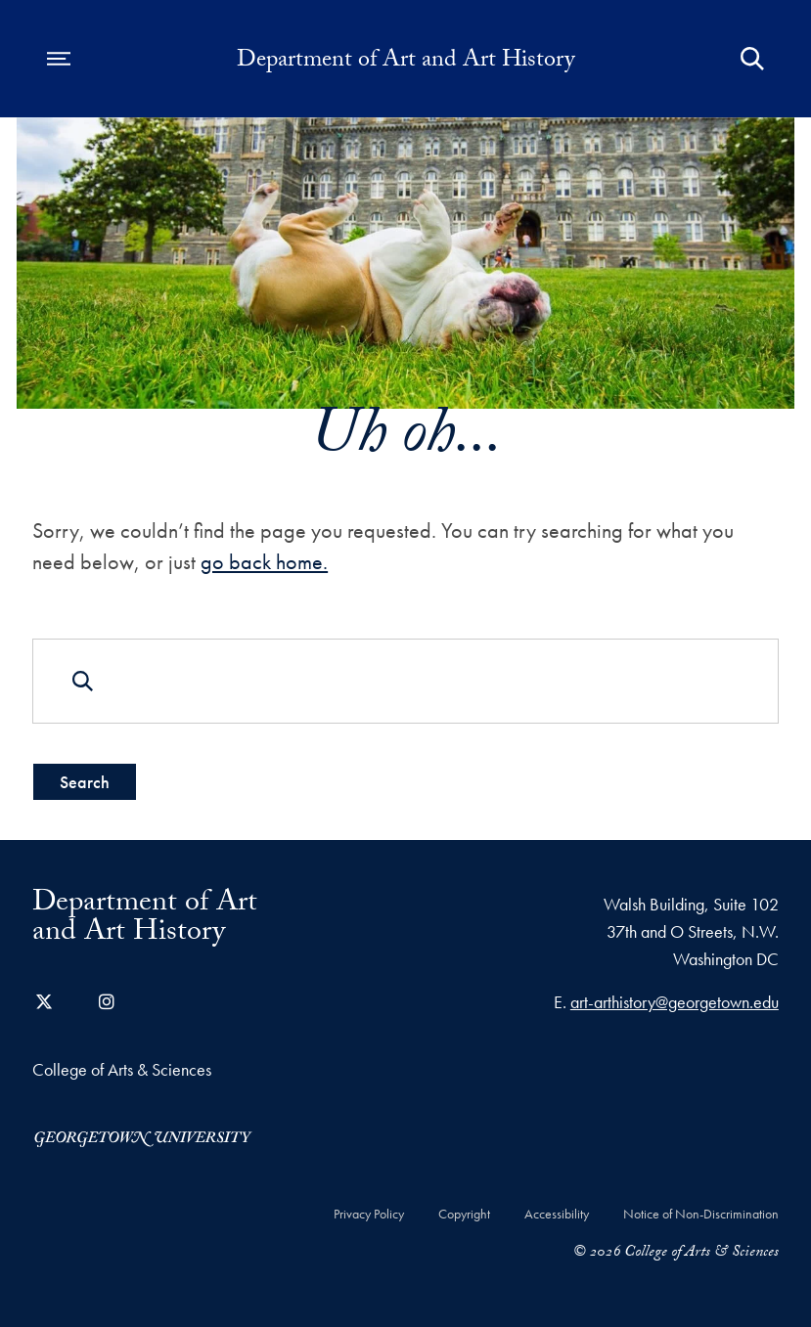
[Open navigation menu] (58, 58)
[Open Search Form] (752, 58)
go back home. (264, 562)
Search (85, 782)
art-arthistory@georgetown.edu (674, 1002)
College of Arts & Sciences (121, 1069)
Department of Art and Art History (405, 62)
